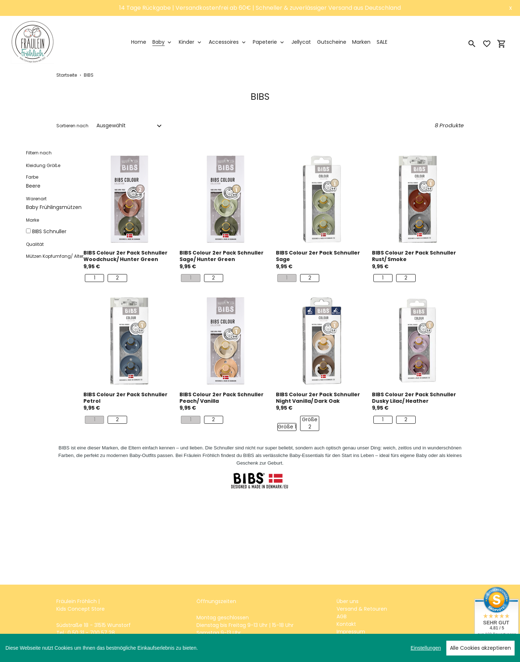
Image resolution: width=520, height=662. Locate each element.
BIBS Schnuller (49, 231)
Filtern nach (39, 153)
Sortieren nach (72, 126)
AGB (342, 616)
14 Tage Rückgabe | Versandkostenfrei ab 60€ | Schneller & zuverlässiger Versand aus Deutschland (260, 8)
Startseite (66, 75)
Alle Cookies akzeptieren (480, 648)
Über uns (348, 601)
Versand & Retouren (362, 608)
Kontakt (346, 624)
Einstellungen (426, 648)
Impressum (351, 631)
